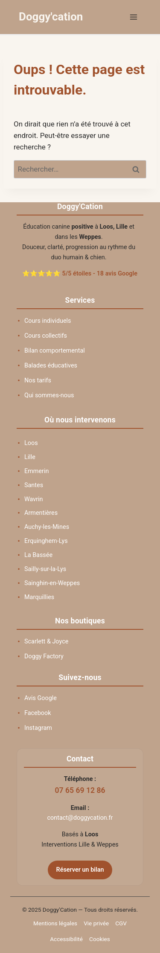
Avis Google (40, 698)
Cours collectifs (45, 335)
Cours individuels (47, 320)
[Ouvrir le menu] (133, 16)
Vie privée (96, 923)
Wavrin (33, 499)
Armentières (41, 513)
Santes (33, 485)
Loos (31, 443)
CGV (121, 923)
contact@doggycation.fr (80, 817)
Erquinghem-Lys (46, 541)
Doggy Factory (44, 656)
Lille (29, 457)
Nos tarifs (37, 380)
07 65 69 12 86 (80, 790)
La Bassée (38, 555)
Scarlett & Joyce (46, 641)
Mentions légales (55, 923)
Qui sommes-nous (49, 395)
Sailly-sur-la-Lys (45, 569)
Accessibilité (66, 939)
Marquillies (39, 597)
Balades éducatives (50, 365)
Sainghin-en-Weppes (52, 583)
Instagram (38, 728)
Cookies (99, 939)
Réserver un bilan (80, 869)
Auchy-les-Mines (46, 527)
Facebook (37, 713)
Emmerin (36, 471)
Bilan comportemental (54, 350)
